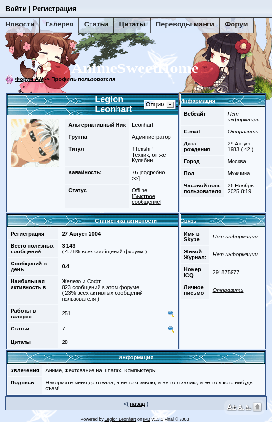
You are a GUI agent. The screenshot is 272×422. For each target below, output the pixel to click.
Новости (20, 24)
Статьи (96, 24)
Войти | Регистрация (41, 9)
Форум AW (29, 79)
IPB (146, 419)
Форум (236, 24)
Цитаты (132, 24)
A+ (231, 406)
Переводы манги (185, 24)
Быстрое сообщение (146, 199)
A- (248, 407)
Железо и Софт (81, 281)
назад (137, 404)
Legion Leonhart (120, 419)
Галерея (59, 24)
